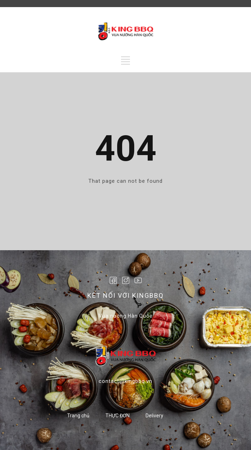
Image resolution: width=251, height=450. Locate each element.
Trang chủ (78, 415)
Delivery (154, 415)
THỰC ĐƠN (117, 415)
